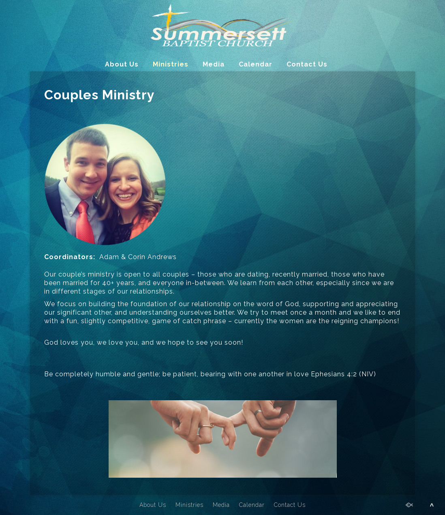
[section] (222, 298)
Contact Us (307, 64)
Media (214, 64)
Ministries (170, 64)
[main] (222, 298)
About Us (122, 64)
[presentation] (222, 298)
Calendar (255, 64)
